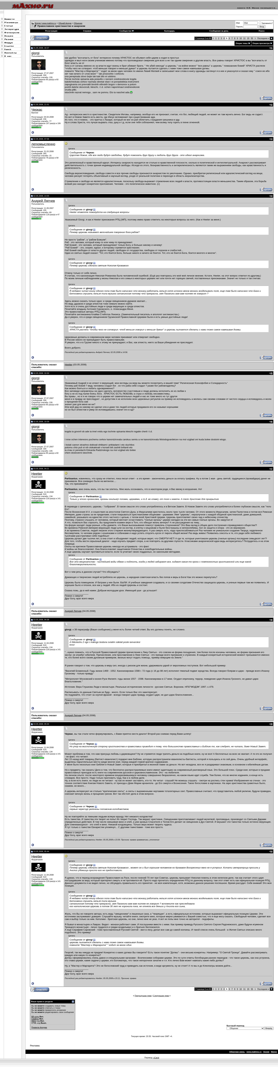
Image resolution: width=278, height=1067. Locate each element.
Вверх (274, 1052)
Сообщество (126, 31)
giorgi (35, 53)
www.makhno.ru (254, 1052)
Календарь (169, 31)
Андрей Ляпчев (43, 201)
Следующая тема (161, 996)
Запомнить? (266, 23)
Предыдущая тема (143, 996)
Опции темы (242, 43)
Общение (78, 23)
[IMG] (33, 1021)
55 (252, 38)
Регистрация (51, 31)
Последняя (263, 38)
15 (248, 38)
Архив (266, 1052)
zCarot (156, 1058)
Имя (238, 23)
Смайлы (35, 1019)
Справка (87, 31)
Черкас (36, 109)
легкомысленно (43, 144)
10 (241, 38)
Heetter (69, 364)
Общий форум (65, 23)
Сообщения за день (218, 31)
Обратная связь (237, 1052)
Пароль (239, 27)
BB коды (35, 1017)
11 (244, 38)
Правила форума (39, 1027)
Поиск (262, 31)
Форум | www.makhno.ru (45, 23)
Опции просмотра (261, 43)
